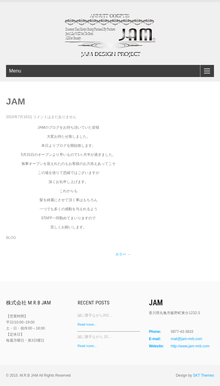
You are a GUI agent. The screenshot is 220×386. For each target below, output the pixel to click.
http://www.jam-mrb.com (190, 346)
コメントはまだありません (54, 117)
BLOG (11, 238)
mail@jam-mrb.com (186, 339)
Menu (15, 70)
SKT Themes (203, 375)
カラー (123, 254)
